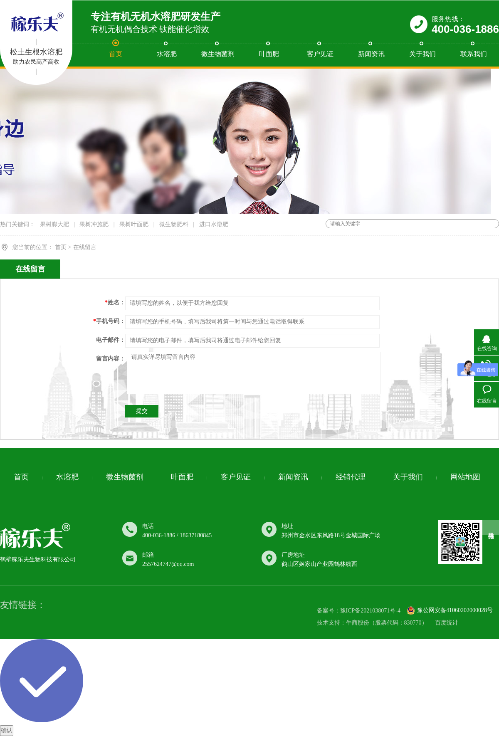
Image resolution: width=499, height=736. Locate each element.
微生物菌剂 (218, 53)
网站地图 (465, 477)
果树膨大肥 (54, 224)
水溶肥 (167, 53)
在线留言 (84, 247)
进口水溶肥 (213, 224)
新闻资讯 (371, 53)
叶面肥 (269, 53)
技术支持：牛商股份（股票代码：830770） (372, 623)
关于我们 (422, 53)
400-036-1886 (465, 29)
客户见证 (320, 53)
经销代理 (351, 477)
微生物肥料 (173, 224)
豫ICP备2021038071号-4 (370, 611)
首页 (115, 53)
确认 (6, 730)
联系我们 (473, 53)
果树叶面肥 (133, 224)
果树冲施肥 (94, 224)
